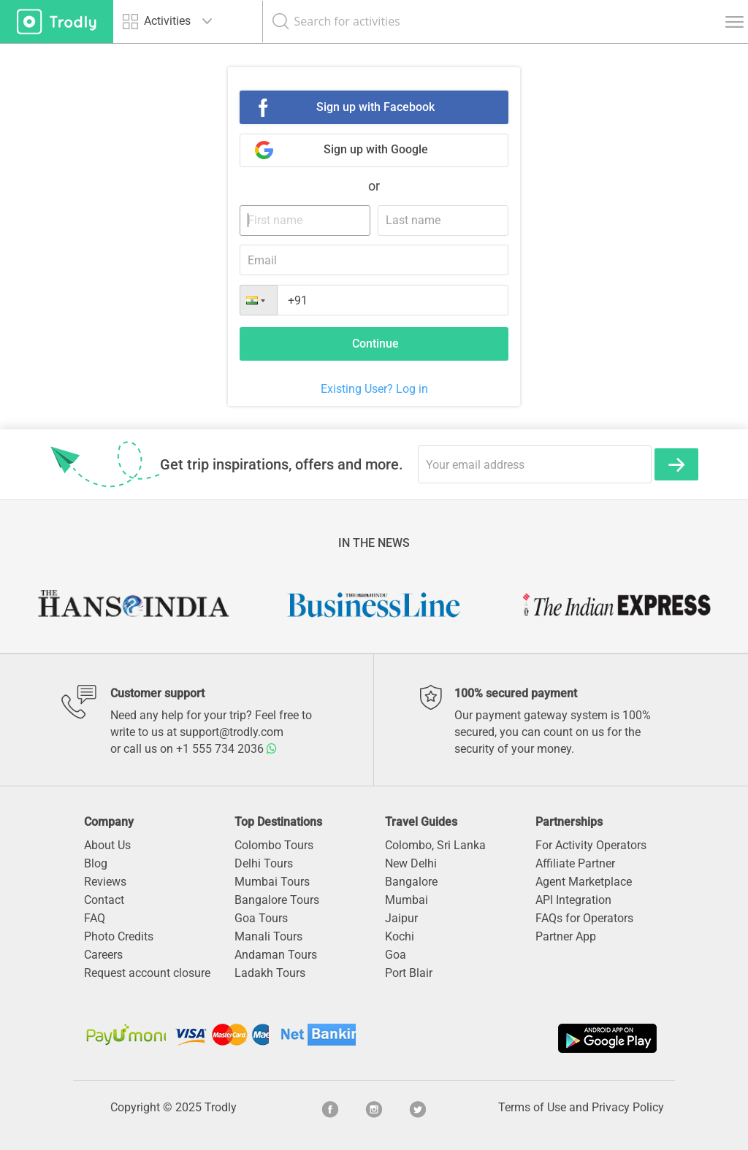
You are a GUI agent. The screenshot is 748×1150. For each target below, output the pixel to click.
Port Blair (408, 973)
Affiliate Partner (575, 863)
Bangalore (411, 882)
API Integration (573, 900)
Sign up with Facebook (375, 107)
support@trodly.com (231, 732)
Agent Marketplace (583, 882)
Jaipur (401, 918)
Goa (395, 955)
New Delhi (411, 863)
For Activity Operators (590, 845)
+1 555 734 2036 (226, 749)
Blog (95, 863)
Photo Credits (118, 936)
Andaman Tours (275, 955)
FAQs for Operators (584, 918)
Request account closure (147, 973)
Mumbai (406, 900)
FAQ (94, 918)
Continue (375, 343)
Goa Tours (261, 918)
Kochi (399, 936)
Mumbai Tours (272, 882)
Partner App (565, 936)
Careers (103, 955)
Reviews (105, 882)
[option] (132, 604)
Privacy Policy (628, 1107)
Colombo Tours (273, 845)
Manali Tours (268, 936)
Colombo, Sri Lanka (435, 845)
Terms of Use (532, 1107)
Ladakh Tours (269, 973)
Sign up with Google (376, 149)
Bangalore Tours (276, 900)
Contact (104, 900)
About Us (107, 845)
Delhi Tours (263, 863)
